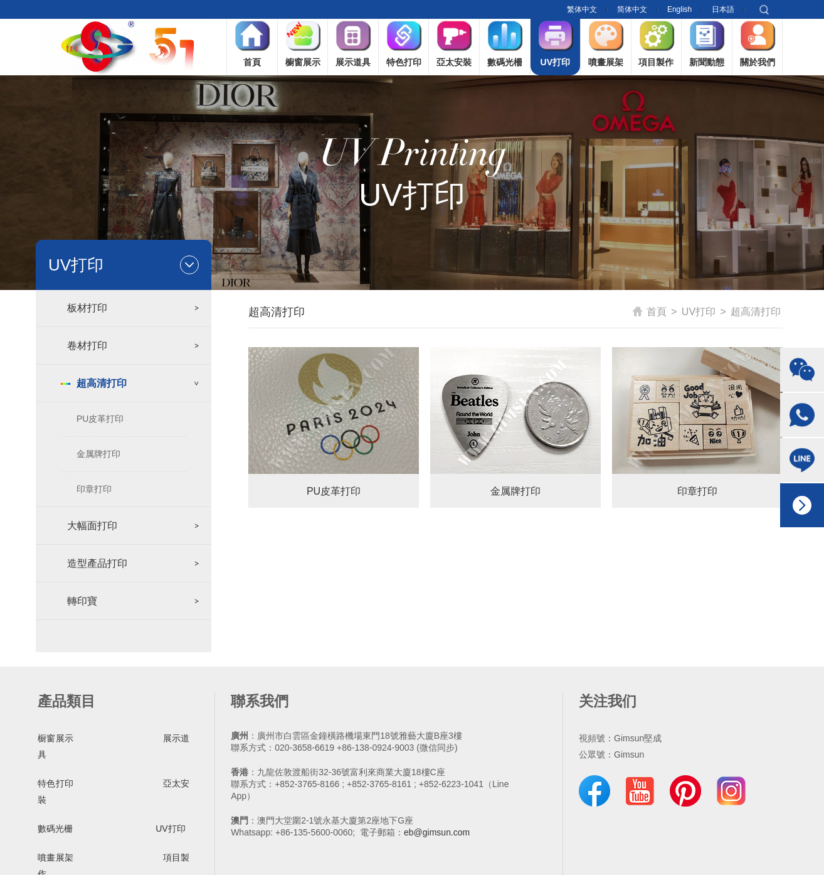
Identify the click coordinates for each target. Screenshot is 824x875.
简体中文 (632, 9)
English (679, 9)
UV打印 (699, 311)
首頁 (650, 311)
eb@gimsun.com (437, 832)
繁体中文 (582, 9)
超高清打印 (756, 311)
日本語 (723, 9)
